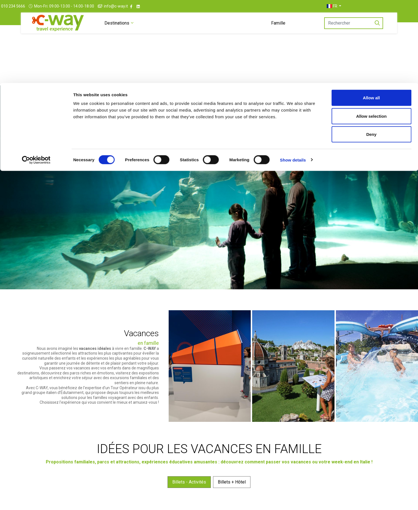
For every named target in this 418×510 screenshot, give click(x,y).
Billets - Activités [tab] (189, 502)
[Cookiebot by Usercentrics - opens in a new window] (36, 77)
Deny (371, 51)
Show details (293, 76)
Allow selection (371, 33)
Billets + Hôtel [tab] (232, 502)
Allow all (371, 14)
